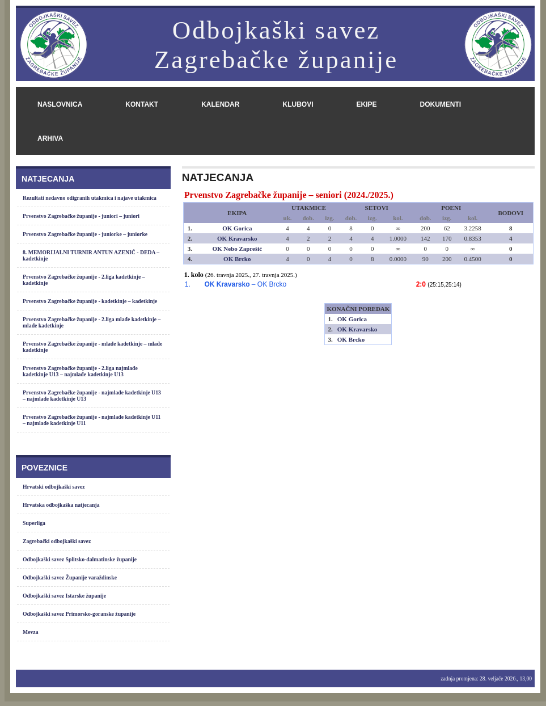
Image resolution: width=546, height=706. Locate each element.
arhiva (50, 138)
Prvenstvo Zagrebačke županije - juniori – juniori (81, 216)
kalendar (220, 104)
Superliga (34, 523)
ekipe (366, 104)
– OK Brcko (245, 284)
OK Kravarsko (237, 238)
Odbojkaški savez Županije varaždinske (70, 577)
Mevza (31, 632)
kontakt (141, 104)
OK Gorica (237, 228)
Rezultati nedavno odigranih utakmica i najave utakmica (89, 198)
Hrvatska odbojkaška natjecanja (61, 505)
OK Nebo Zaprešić (237, 248)
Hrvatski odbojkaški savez (54, 487)
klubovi (297, 104)
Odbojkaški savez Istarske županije (64, 595)
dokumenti (440, 104)
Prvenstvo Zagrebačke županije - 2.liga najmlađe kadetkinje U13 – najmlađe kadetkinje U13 (80, 371)
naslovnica (59, 104)
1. (188, 284)
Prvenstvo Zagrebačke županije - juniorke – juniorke (85, 234)
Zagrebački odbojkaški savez (57, 541)
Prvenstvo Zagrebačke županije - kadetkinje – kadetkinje (90, 301)
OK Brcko (237, 258)
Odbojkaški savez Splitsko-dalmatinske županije (80, 559)
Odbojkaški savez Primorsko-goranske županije (79, 614)
